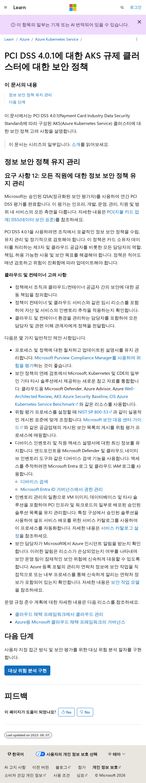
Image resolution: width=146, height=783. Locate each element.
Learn (9, 39)
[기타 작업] (137, 39)
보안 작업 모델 (125, 582)
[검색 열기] (122, 7)
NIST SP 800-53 (93, 412)
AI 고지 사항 (15, 767)
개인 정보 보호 (105, 767)
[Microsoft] (73, 7)
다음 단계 (17, 101)
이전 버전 (40, 767)
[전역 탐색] (5, 7)
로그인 (136, 7)
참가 (82, 767)
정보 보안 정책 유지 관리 (30, 94)
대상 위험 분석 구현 (27, 670)
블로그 (61, 767)
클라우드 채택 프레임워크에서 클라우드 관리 (59, 614)
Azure (24, 39)
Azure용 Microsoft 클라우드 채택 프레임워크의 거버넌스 (70, 622)
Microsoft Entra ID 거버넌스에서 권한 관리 (61, 489)
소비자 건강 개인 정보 (23, 775)
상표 (80, 775)
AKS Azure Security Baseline (81, 396)
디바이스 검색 (34, 481)
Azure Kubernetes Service (56, 39)
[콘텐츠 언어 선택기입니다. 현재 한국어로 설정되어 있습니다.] (15, 754)
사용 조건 (61, 775)
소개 (76, 144)
